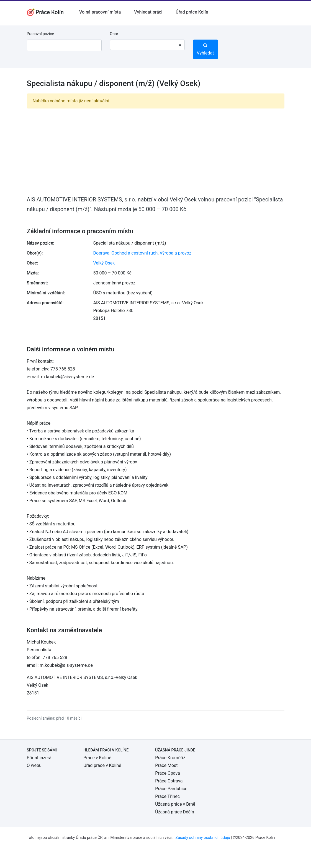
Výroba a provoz (175, 253)
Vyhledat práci (148, 12)
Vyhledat (205, 49)
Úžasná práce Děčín (174, 812)
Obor (114, 34)
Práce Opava (167, 773)
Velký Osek (104, 263)
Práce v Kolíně (97, 757)
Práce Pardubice (171, 788)
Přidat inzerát (40, 757)
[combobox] (147, 45)
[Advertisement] (155, 151)
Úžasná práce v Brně (175, 804)
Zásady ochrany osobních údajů (203, 837)
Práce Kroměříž (170, 757)
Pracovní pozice (40, 34)
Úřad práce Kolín (192, 12)
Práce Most (166, 765)
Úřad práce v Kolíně (102, 765)
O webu (34, 765)
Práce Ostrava (169, 781)
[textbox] (121, 45)
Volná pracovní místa (100, 12)
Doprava (101, 253)
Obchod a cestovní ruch (134, 253)
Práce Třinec (167, 796)
